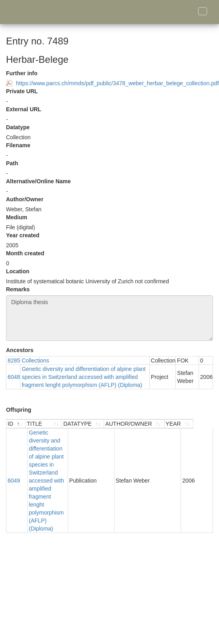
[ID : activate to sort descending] (16, 424)
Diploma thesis (109, 318)
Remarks (18, 289)
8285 (14, 360)
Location (17, 271)
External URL (23, 109)
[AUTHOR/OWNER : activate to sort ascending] (153, 424)
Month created (25, 253)
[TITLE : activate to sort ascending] (53, 424)
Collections (35, 360)
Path (12, 163)
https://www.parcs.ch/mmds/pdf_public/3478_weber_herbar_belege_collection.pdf (117, 83)
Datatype (18, 127)
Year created (22, 235)
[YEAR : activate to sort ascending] (198, 424)
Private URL (22, 91)
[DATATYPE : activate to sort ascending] (102, 424)
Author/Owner (24, 199)
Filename (18, 145)
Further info (22, 73)
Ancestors (19, 350)
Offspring (18, 410)
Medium (16, 217)
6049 (14, 460)
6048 (14, 377)
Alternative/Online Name (38, 181)
